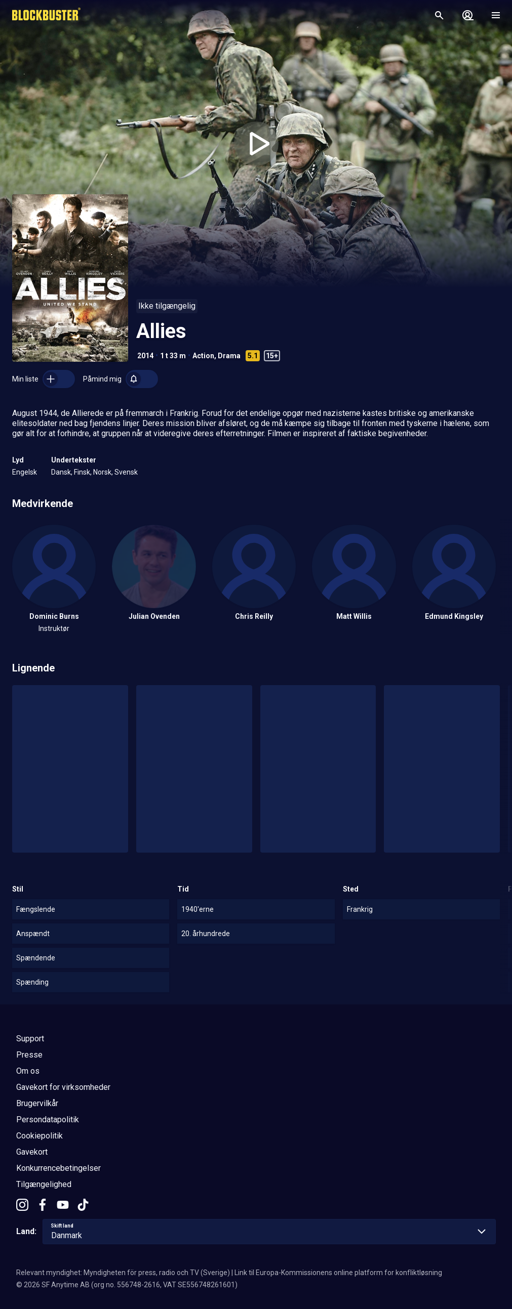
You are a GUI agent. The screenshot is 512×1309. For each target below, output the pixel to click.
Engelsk (24, 472)
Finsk (82, 472)
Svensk (126, 472)
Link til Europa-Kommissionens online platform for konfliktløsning (338, 1273)
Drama (229, 356)
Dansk (61, 472)
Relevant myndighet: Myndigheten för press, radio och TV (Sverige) (123, 1273)
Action (203, 356)
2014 (145, 356)
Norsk (102, 472)
